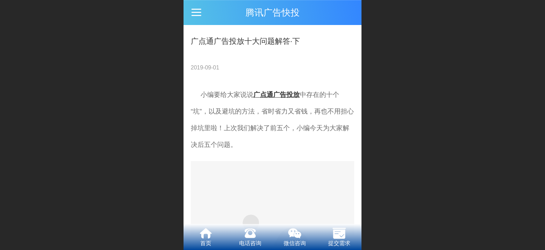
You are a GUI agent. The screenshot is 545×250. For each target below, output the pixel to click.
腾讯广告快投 (272, 12)
